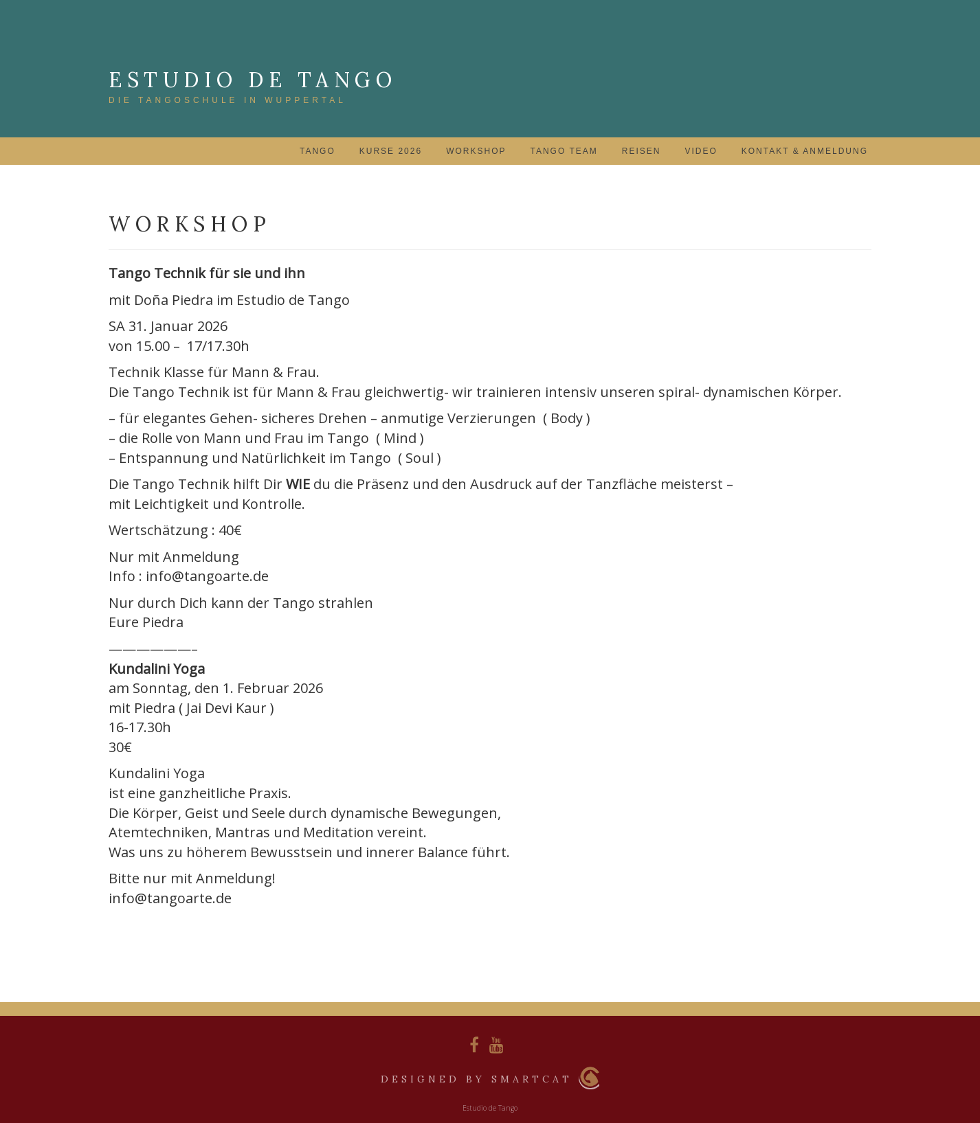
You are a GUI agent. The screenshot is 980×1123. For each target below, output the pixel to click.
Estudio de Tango (253, 80)
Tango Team (563, 151)
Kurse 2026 (390, 151)
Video (700, 151)
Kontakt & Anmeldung (805, 151)
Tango (317, 151)
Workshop (476, 151)
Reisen (641, 151)
